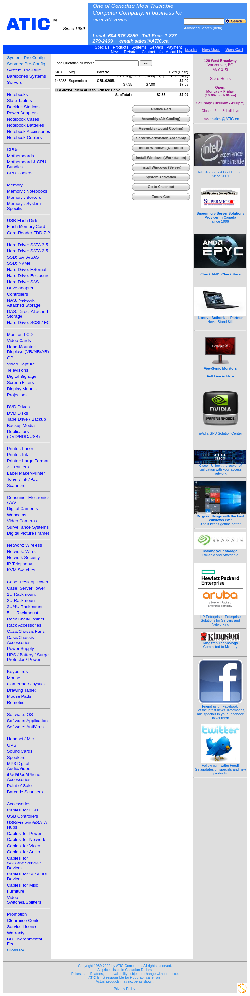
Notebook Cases (23, 119)
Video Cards (19, 340)
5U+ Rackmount (22, 612)
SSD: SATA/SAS (23, 257)
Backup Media (21, 425)
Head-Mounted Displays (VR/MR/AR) (28, 349)
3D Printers (18, 467)
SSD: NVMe (19, 263)
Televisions (17, 370)
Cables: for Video (23, 845)
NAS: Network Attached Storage (24, 303)
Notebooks (17, 94)
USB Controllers (22, 816)
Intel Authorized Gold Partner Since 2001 (220, 170)
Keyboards (17, 671)
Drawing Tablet (21, 690)
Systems (139, 47)
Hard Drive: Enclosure (28, 275)
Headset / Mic (20, 738)
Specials (102, 47)
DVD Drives (18, 406)
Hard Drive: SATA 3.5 (27, 244)
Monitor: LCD (20, 334)
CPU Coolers (20, 173)
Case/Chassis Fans (26, 631)
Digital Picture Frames (28, 533)
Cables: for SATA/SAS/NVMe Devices (24, 863)
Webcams (16, 514)
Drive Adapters (21, 288)
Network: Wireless (24, 545)
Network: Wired (22, 551)
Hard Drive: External (26, 269)
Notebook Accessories (28, 131)
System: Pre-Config (26, 57)
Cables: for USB (22, 810)
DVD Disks (17, 413)
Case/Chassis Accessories (20, 640)
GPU (12, 357)
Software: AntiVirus (25, 726)
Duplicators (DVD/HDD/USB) (23, 434)
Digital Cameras (22, 508)
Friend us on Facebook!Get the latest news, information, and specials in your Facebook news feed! (220, 710)
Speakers (16, 757)
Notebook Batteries (25, 125)
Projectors (17, 394)
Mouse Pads (19, 696)
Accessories (19, 803)
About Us (174, 52)
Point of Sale (19, 785)
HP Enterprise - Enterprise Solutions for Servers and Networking (220, 618)
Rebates (131, 52)
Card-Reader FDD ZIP (28, 232)
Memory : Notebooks (27, 191)
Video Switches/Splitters (24, 900)
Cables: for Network (26, 839)
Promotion (17, 914)
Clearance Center (24, 920)
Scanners (16, 485)
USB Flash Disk (22, 220)
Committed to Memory (220, 643)
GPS (11, 745)
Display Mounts (22, 388)
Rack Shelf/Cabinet (25, 619)
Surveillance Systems (28, 527)
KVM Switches (21, 570)
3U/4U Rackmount (25, 606)
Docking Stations (23, 106)
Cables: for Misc (22, 885)
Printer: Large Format (28, 460)
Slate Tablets (19, 100)
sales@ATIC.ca (225, 119)
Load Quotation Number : (74, 63)
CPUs (13, 149)
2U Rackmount (21, 600)
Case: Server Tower (26, 588)
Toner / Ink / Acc (22, 479)
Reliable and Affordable (220, 551)
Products (120, 47)
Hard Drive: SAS (23, 281)
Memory (15, 185)
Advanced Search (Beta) (203, 28)
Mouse (13, 677)
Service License (22, 926)
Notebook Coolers (24, 137)
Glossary (15, 950)
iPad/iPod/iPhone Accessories (23, 777)
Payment (174, 47)
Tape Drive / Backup (26, 419)
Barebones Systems (26, 76)
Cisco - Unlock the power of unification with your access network (220, 467)
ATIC (45, 24)
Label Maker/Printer (26, 473)
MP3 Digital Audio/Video (19, 766)
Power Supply (20, 648)
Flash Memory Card (26, 226)
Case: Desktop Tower (27, 582)
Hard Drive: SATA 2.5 (27, 251)
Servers (156, 47)
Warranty (16, 932)
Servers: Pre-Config (26, 63)
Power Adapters (22, 112)
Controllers (17, 294)
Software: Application (27, 720)
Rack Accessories (24, 625)
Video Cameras (22, 520)
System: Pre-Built (24, 70)
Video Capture (21, 364)
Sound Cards (20, 751)
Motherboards (20, 155)
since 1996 (220, 213)
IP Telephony (19, 563)
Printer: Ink (17, 454)
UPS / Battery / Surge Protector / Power (28, 657)
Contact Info (152, 52)
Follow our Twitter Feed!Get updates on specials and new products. (220, 767)
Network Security (23, 557)
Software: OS (20, 714)
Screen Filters (20, 382)
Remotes (15, 702)
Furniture (15, 891)
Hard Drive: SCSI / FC (28, 322)
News (116, 52)
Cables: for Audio (23, 851)
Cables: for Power (24, 833)
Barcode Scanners (25, 791)
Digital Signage (21, 376)
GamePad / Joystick (26, 684)
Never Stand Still (220, 318)
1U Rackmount (21, 594)
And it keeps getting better (220, 518)
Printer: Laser (20, 448)
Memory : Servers (24, 197)
